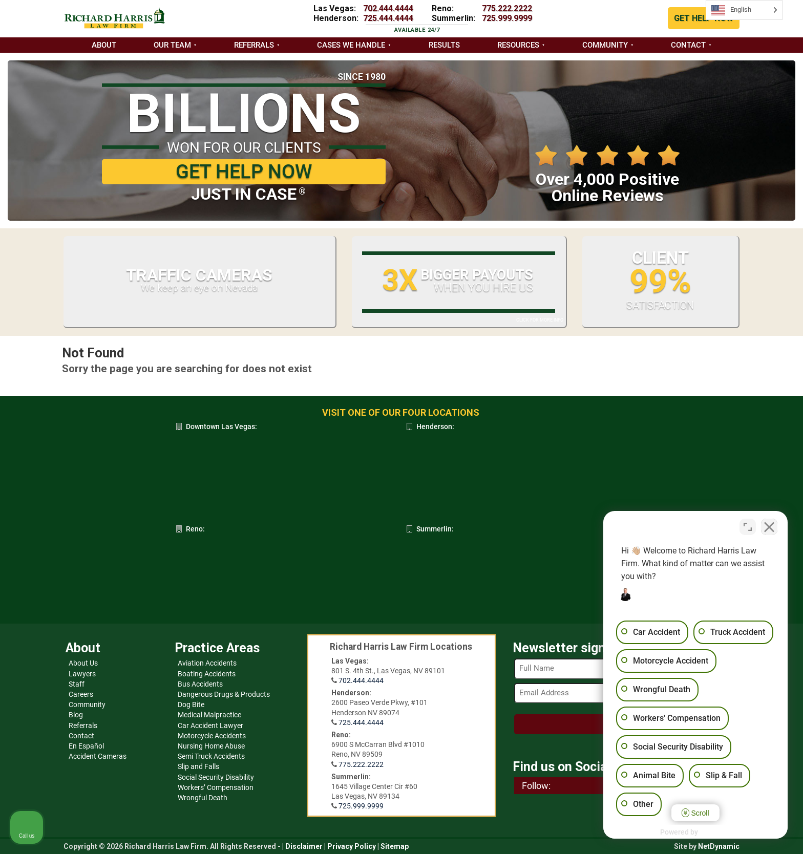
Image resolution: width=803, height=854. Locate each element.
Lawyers (82, 674)
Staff (76, 684)
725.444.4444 (388, 18)
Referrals (254, 45)
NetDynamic (718, 846)
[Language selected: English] (744, 10)
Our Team (172, 45)
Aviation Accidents (207, 663)
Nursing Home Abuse (211, 746)
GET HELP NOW (703, 18)
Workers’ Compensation (215, 787)
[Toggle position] (747, 527)
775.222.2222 (507, 8)
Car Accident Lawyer (210, 725)
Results (444, 45)
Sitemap (395, 846)
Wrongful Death (202, 798)
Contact (688, 45)
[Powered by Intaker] (716, 832)
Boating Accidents (207, 674)
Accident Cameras (97, 756)
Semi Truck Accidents (211, 756)
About (104, 45)
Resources (518, 45)
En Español (86, 746)
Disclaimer (304, 846)
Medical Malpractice (209, 715)
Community (605, 45)
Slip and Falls (198, 766)
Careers (81, 694)
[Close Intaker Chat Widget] (769, 527)
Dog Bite (191, 704)
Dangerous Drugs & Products (224, 694)
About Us (83, 663)
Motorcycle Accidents (212, 736)
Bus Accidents (200, 684)
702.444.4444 (388, 8)
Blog (76, 715)
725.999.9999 (507, 18)
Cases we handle (351, 45)
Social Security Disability (216, 777)
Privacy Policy (351, 846)
